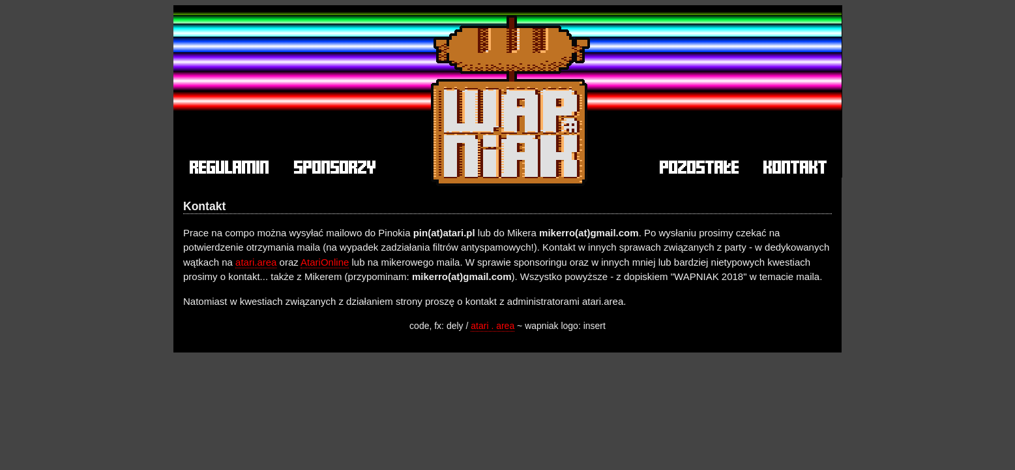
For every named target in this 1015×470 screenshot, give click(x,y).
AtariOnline (325, 262)
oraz (288, 262)
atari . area (492, 326)
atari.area (255, 262)
